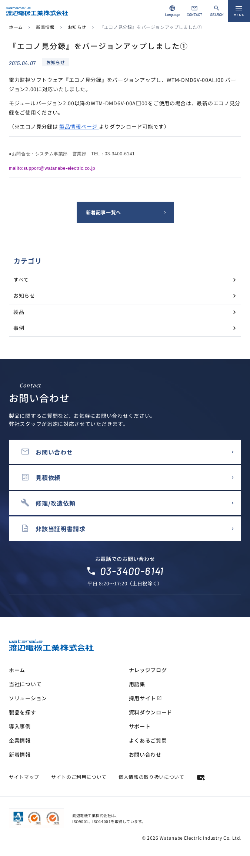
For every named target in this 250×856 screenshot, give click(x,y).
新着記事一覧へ (103, 212)
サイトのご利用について (79, 776)
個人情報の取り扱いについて (151, 776)
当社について (25, 684)
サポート (140, 726)
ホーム (16, 27)
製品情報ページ (79, 126)
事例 (18, 327)
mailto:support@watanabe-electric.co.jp (52, 168)
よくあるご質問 (148, 740)
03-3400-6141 (132, 571)
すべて (21, 279)
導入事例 (20, 726)
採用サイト (145, 698)
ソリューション (28, 698)
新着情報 (45, 27)
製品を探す (22, 712)
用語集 (137, 684)
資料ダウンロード (151, 712)
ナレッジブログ (148, 670)
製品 (18, 311)
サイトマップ (24, 776)
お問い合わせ (145, 754)
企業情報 (20, 740)
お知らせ (77, 27)
